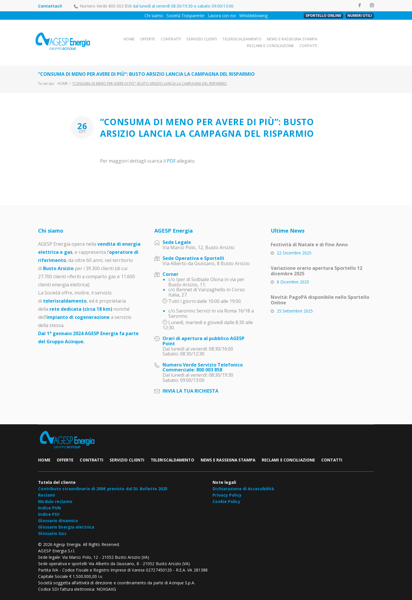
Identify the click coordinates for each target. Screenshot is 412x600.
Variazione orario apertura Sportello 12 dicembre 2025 (316, 259)
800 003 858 (120, 6)
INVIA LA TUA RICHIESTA (190, 379)
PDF (171, 149)
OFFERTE (131, 36)
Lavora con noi (222, 15)
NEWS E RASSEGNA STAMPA (273, 36)
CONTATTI (364, 36)
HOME (112, 36)
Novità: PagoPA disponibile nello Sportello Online (320, 288)
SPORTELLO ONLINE (323, 15)
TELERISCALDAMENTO (224, 36)
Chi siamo (154, 15)
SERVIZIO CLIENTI (185, 36)
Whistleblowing (253, 15)
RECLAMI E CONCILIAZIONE (325, 36)
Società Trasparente (185, 15)
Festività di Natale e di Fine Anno (309, 233)
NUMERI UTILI (359, 15)
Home (63, 71)
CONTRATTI (155, 36)
